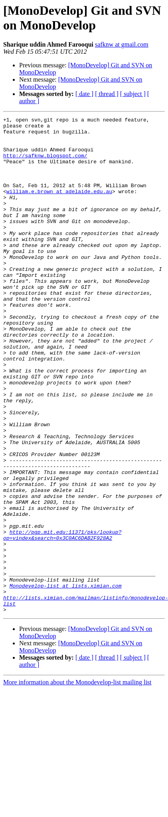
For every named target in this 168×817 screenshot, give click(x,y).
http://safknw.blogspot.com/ (45, 163)
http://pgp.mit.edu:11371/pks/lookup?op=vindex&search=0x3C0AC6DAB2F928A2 (62, 619)
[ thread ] (107, 93)
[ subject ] (133, 93)
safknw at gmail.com (121, 44)
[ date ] (84, 93)
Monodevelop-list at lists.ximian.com (66, 680)
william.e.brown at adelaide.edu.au (59, 206)
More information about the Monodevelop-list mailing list (77, 781)
